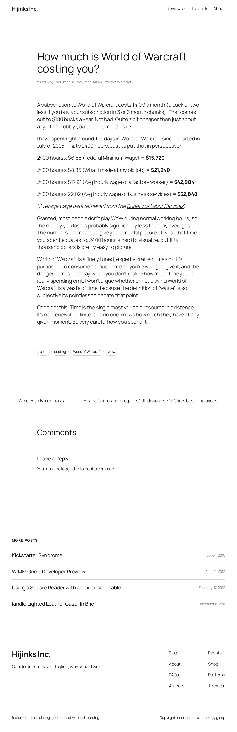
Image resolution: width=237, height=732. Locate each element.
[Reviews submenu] (185, 8)
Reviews (175, 8)
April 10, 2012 (215, 571)
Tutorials (199, 8)
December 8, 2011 (211, 603)
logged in (70, 469)
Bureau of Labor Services (155, 205)
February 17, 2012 (212, 587)
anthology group (212, 717)
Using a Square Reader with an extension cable (66, 588)
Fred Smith (62, 82)
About (219, 8)
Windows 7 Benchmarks (41, 401)
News (97, 82)
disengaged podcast (55, 717)
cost (43, 351)
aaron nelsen (186, 717)
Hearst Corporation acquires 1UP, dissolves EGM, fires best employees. (151, 401)
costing (60, 351)
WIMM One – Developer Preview (48, 571)
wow (111, 351)
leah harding (89, 717)
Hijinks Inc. (25, 8)
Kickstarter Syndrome (37, 555)
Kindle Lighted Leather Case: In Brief (54, 604)
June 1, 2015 (216, 555)
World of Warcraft (117, 82)
